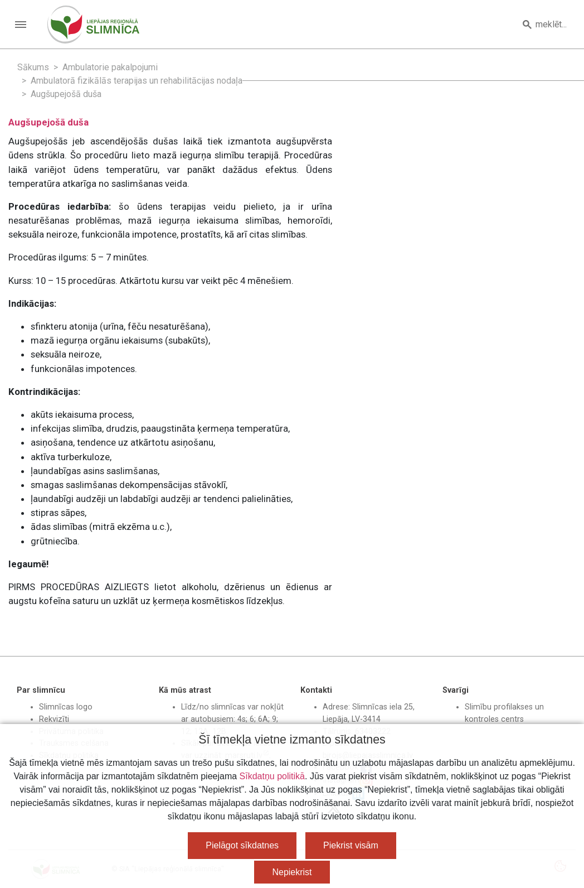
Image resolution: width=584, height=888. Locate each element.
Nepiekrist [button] (292, 872)
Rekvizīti (54, 719)
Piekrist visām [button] (350, 845)
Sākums (33, 67)
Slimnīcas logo (66, 707)
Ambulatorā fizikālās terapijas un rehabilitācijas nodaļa (136, 80)
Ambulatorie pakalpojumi (110, 67)
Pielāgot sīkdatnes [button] (242, 845)
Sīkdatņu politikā (272, 776)
